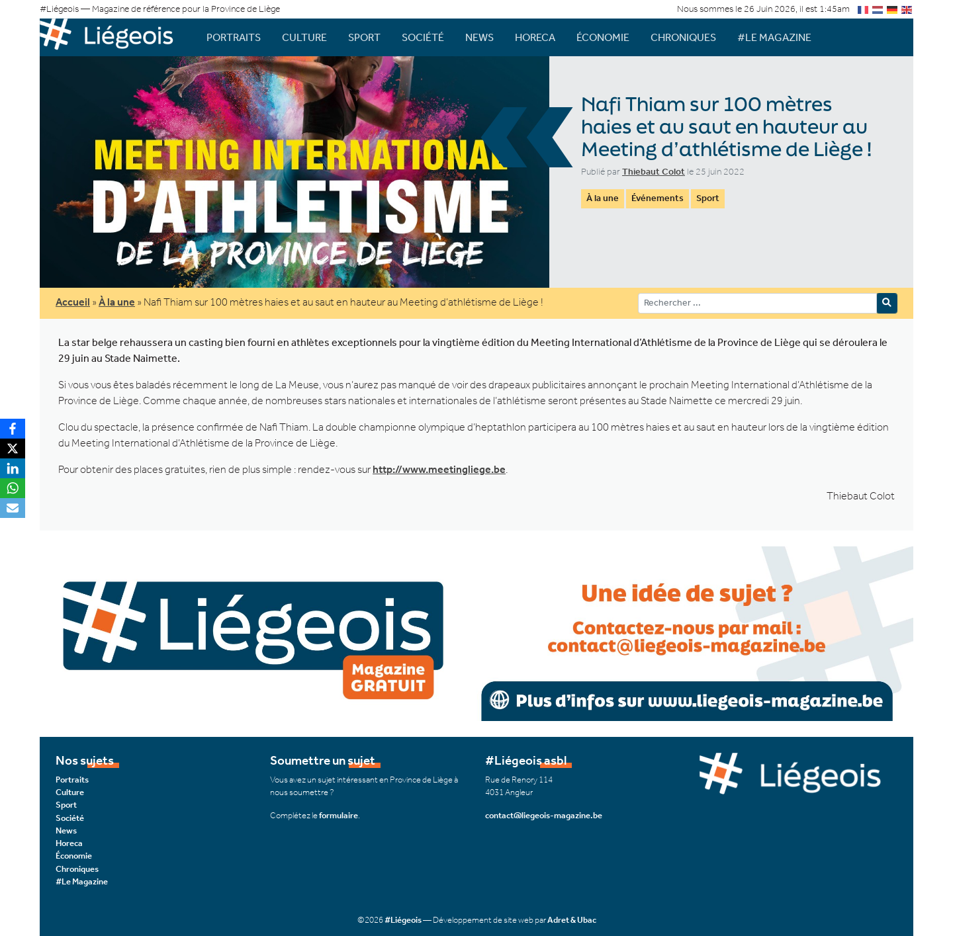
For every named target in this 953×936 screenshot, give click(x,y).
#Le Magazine (774, 37)
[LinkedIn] (12, 468)
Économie (602, 37)
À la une (602, 198)
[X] (12, 448)
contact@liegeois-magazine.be (543, 815)
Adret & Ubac (571, 919)
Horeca (535, 37)
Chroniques (683, 37)
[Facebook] (12, 429)
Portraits (233, 37)
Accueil (73, 302)
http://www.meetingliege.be (439, 469)
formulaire (338, 815)
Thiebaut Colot (653, 171)
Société (423, 37)
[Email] (12, 508)
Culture (304, 37)
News (479, 37)
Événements (657, 198)
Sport (364, 37)
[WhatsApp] (12, 488)
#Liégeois (403, 919)
